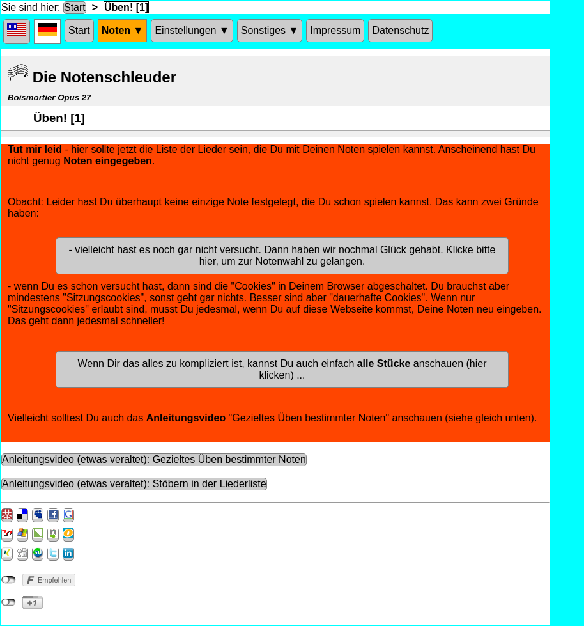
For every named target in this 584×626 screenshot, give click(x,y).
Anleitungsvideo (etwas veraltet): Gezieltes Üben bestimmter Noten (154, 459)
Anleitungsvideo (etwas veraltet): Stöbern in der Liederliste (134, 483)
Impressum (335, 30)
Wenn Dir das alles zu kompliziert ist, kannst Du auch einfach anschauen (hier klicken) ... (281, 369)
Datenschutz (400, 30)
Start (75, 7)
